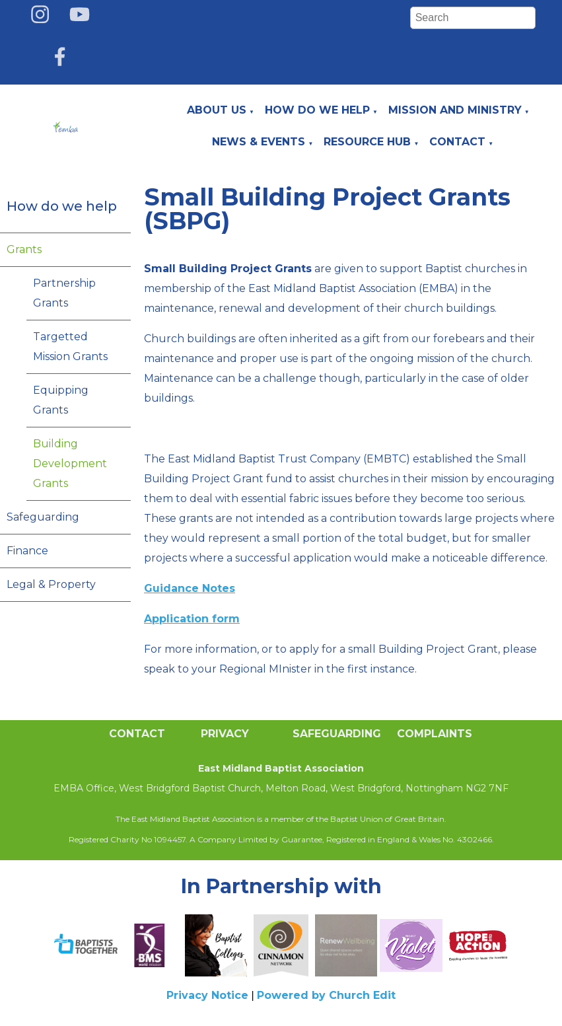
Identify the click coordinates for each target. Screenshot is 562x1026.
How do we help (317, 110)
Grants (24, 249)
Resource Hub (367, 141)
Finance (27, 550)
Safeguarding (43, 517)
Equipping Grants (60, 400)
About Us (216, 110)
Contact (457, 141)
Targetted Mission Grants (70, 346)
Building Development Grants (70, 463)
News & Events (258, 141)
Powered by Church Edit (326, 995)
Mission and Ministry (455, 110)
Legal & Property (51, 584)
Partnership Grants (64, 293)
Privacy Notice (207, 995)
